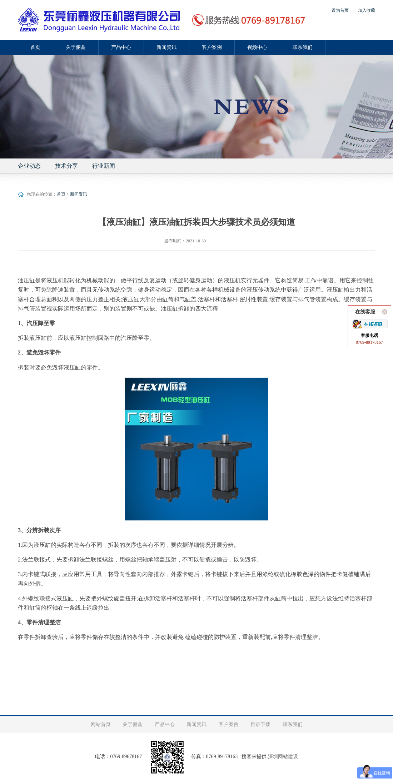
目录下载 (260, 724)
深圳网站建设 (283, 756)
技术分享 (66, 166)
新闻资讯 (166, 47)
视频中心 (257, 47)
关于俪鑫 (76, 47)
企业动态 (29, 166)
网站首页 (101, 724)
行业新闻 (103, 166)
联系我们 (303, 47)
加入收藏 (366, 10)
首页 (35, 47)
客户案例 (212, 47)
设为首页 (340, 10)
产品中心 (121, 47)
